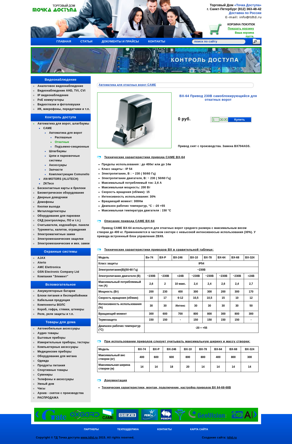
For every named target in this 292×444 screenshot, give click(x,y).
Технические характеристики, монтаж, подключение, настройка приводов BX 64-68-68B (166, 387)
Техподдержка (128, 429)
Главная (64, 41)
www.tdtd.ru (89, 437)
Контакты (156, 41)
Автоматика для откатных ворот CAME (127, 84)
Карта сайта (199, 429)
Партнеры (91, 429)
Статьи (86, 41)
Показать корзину (241, 28)
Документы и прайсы (120, 41)
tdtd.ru (232, 437)
